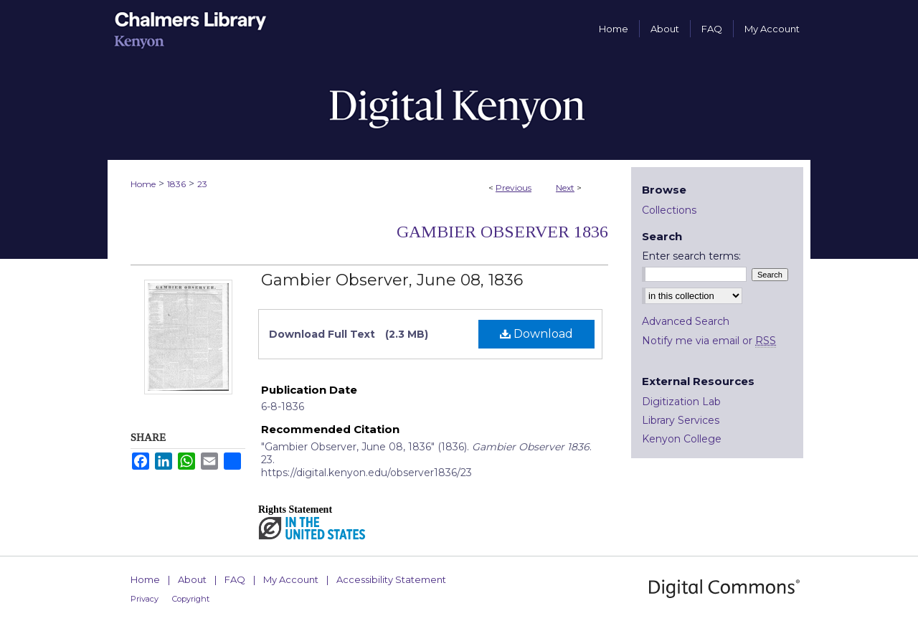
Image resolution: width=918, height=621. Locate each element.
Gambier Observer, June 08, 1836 (392, 280)
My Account (290, 579)
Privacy (144, 599)
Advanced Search (685, 321)
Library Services (680, 420)
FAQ (234, 579)
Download (536, 334)
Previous (513, 187)
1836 (176, 184)
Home (143, 184)
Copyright (190, 599)
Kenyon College (681, 438)
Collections (669, 210)
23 (202, 184)
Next (565, 187)
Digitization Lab (681, 401)
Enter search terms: (691, 256)
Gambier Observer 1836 (502, 231)
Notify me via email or (709, 340)
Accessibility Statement (391, 579)
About (192, 579)
